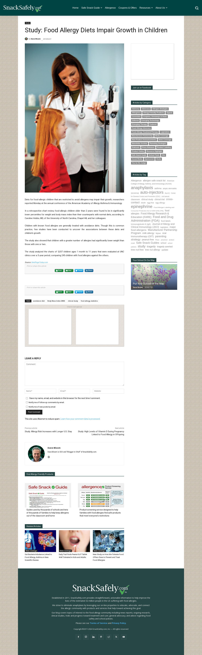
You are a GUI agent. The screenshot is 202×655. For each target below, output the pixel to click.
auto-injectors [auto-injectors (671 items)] (151, 192)
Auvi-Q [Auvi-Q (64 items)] (167, 193)
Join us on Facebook (142, 88)
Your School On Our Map (144, 260)
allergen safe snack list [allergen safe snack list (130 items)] (154, 180)
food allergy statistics (89, 301)
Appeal (169, 113)
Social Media (137, 159)
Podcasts (136, 147)
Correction (136, 117)
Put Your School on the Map (148, 283)
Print (59, 271)
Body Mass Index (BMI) (56, 301)
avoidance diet (39, 301)
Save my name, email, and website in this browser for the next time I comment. (64, 398)
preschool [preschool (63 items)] (164, 240)
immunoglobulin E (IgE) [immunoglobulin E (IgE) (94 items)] (141, 224)
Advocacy (146, 109)
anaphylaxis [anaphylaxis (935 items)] (142, 187)
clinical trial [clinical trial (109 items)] (160, 199)
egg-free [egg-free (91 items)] (150, 203)
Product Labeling (164, 147)
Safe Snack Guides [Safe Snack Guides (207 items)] (147, 242)
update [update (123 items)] (164, 250)
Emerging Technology (150, 120)
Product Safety (138, 151)
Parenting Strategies (158, 144)
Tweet (78, 271)
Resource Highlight (154, 151)
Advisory (135, 109)
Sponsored (149, 159)
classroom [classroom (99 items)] (135, 199)
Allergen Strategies (160, 109)
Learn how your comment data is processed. (80, 419)
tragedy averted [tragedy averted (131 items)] (165, 246)
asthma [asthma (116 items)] (157, 188)
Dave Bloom (36, 39)
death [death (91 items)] (143, 203)
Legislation (164, 132)
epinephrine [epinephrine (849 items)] (141, 206)
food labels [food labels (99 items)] (165, 221)
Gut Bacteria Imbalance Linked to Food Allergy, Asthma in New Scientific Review (38, 557)
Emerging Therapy (139, 124)
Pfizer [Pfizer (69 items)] (157, 240)
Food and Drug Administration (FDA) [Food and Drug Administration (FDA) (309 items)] (152, 218)
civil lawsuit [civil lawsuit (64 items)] (165, 196)
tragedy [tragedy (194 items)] (151, 246)
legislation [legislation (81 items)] (164, 227)
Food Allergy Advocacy (141, 128)
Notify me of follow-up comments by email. (46, 402)
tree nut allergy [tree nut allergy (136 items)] (152, 250)
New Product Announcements (144, 140)
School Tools (154, 155)
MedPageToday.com (39, 262)
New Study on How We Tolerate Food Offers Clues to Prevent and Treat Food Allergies (108, 557)
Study (28, 23)
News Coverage (31, 551)
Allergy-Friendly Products (153, 113)
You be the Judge (139, 163)
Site (163, 155)
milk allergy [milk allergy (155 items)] (148, 233)
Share (89, 270)
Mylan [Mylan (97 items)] (158, 233)
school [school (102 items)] (163, 243)
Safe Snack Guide (139, 155)
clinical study (73, 301)
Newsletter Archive (139, 144)
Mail (68, 271)
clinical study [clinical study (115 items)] (147, 199)
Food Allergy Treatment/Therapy (145, 132)
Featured (152, 124)
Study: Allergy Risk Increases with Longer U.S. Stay (48, 431)
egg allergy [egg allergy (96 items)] (160, 203)
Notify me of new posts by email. (42, 407)
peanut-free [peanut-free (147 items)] (148, 239)
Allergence (136, 113)
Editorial (135, 120)
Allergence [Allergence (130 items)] (136, 180)
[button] (197, 8)
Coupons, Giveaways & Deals (155, 117)
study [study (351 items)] (142, 246)
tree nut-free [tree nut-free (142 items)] (137, 249)
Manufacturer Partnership (142, 136)
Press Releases (148, 147)
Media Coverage (161, 136)
